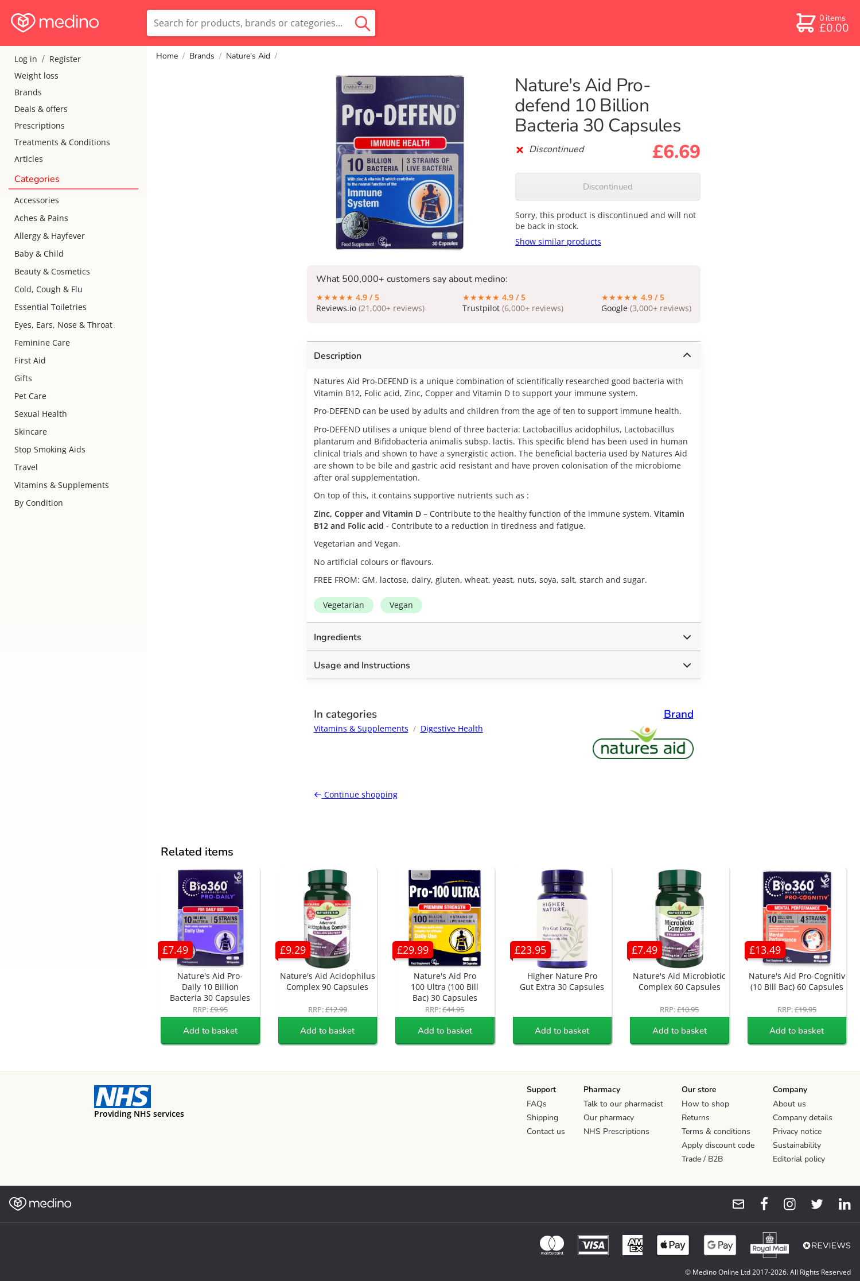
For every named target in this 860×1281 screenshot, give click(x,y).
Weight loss (36, 75)
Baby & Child (39, 253)
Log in (25, 58)
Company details (802, 1117)
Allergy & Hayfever (49, 235)
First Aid (30, 360)
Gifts (23, 378)
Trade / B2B (702, 1159)
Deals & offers (41, 108)
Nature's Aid (248, 56)
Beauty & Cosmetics (52, 271)
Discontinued (608, 186)
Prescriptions (39, 125)
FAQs (537, 1103)
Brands (28, 92)
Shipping (542, 1117)
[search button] (362, 23)
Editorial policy (799, 1159)
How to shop (705, 1103)
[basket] (822, 23)
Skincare (30, 431)
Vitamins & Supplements (61, 484)
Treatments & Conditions (62, 142)
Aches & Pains (41, 217)
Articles (28, 158)
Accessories (36, 200)
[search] (261, 23)
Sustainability (797, 1145)
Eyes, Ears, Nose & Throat (63, 324)
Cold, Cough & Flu (48, 289)
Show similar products (558, 241)
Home (167, 56)
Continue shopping (356, 794)
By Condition (38, 502)
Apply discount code (718, 1145)
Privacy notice (797, 1131)
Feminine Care (42, 342)
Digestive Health (452, 728)
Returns (696, 1117)
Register (65, 58)
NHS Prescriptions (616, 1131)
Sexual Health (40, 413)
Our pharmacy (608, 1117)
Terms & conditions (716, 1131)
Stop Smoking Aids (49, 449)
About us (789, 1103)
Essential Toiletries (50, 306)
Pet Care (30, 395)
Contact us (546, 1131)
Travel (26, 467)
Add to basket (210, 1030)
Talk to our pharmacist (623, 1103)
